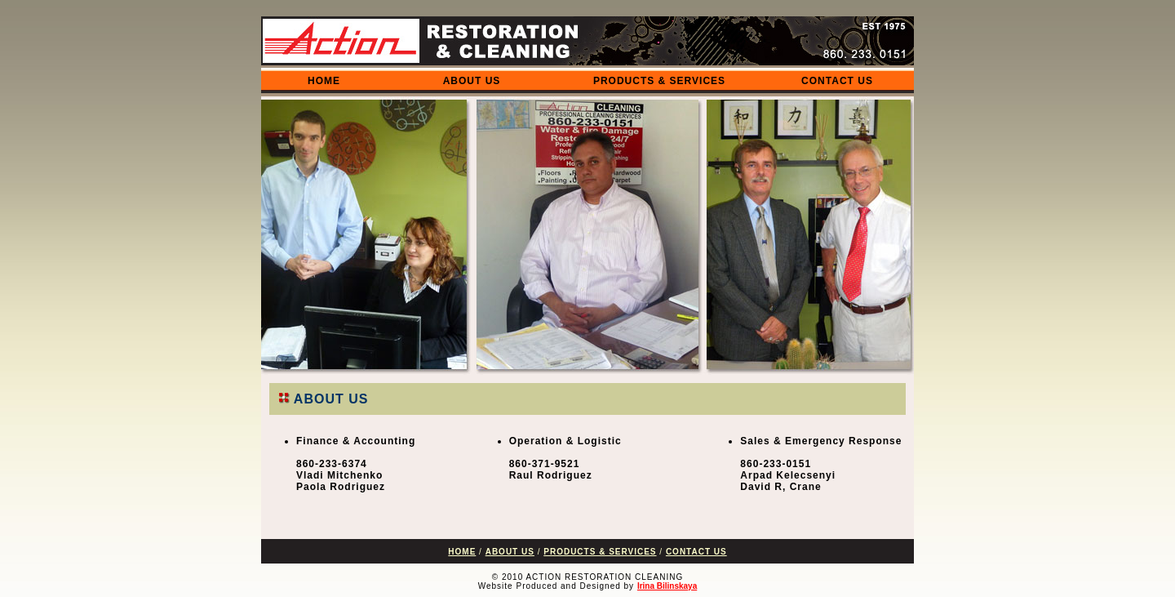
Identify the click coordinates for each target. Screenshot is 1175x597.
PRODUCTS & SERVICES (659, 81)
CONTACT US (837, 81)
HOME (324, 81)
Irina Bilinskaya (667, 585)
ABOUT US (472, 81)
